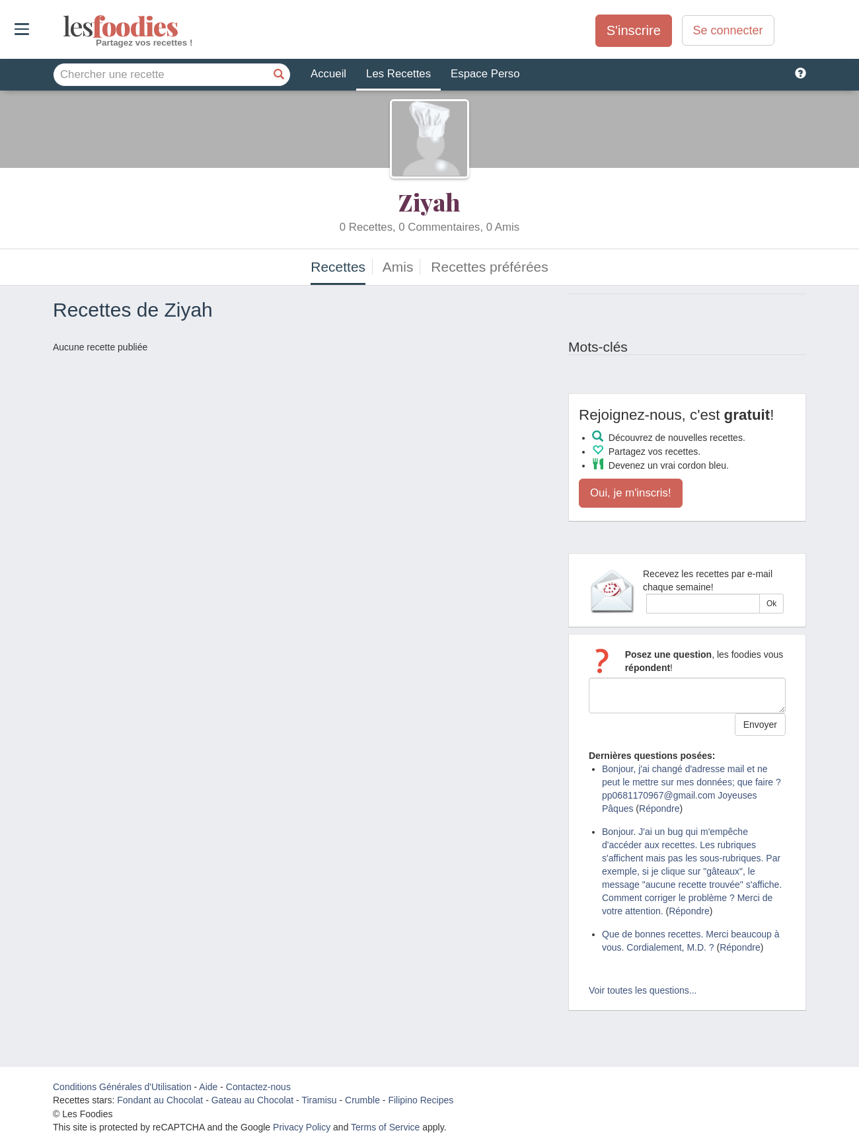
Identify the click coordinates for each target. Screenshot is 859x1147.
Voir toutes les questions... (642, 990)
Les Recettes (398, 73)
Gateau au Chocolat (252, 1100)
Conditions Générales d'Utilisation (122, 1087)
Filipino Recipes (420, 1100)
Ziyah (429, 202)
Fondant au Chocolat (160, 1100)
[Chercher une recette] (279, 75)
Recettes (338, 266)
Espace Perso (485, 73)
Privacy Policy (301, 1127)
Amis (398, 266)
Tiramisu (318, 1100)
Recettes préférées (489, 266)
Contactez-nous (258, 1087)
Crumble (362, 1100)
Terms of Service (385, 1127)
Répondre (659, 808)
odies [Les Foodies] (64, 26)
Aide (208, 1087)
